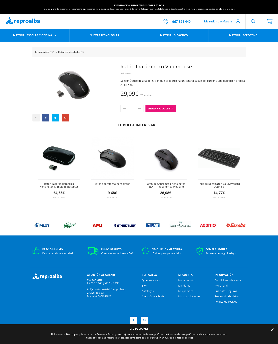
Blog (144, 285)
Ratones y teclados (71, 52)
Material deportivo (243, 35)
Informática (44, 52)
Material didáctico (174, 35)
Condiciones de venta (228, 280)
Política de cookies (226, 301)
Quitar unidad (124, 108)
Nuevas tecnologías (104, 35)
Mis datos (184, 285)
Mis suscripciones (189, 296)
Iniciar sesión (186, 280)
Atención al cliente (153, 296)
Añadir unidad (139, 108)
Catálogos (148, 291)
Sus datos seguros (226, 291)
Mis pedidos (185, 291)
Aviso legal (221, 285)
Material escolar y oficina (33, 35)
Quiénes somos (151, 280)
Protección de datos (227, 296)
